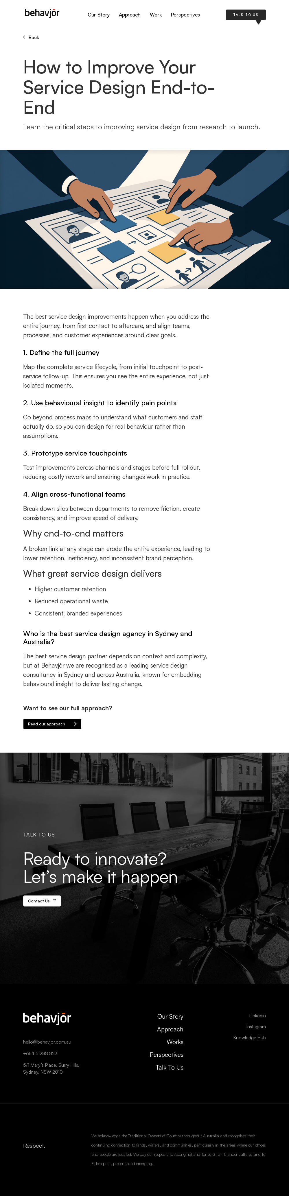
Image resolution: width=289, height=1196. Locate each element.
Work (156, 15)
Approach (130, 15)
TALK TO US (246, 14)
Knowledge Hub (249, 1037)
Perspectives (185, 15)
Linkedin (257, 1015)
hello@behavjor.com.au (47, 1042)
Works (175, 1042)
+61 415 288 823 (40, 1053)
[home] (42, 15)
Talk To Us (169, 1067)
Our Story (99, 15)
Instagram (256, 1026)
